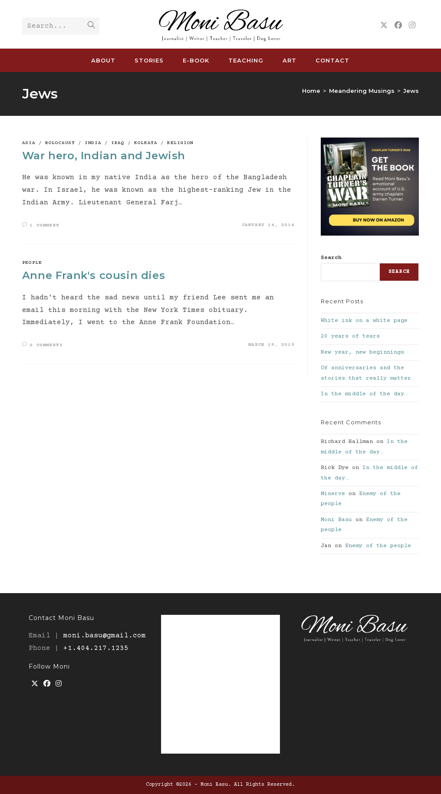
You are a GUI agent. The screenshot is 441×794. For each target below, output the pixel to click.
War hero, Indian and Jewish (103, 155)
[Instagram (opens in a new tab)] (412, 25)
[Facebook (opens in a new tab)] (398, 25)
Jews (411, 90)
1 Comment (44, 225)
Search (331, 258)
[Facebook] (46, 684)
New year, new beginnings (362, 352)
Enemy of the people (378, 546)
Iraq (117, 143)
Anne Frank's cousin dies (93, 275)
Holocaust (60, 143)
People (32, 263)
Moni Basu (336, 520)
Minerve (333, 494)
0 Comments (46, 345)
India (93, 143)
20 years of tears (350, 336)
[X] (34, 684)
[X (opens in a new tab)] (384, 25)
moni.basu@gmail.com (104, 636)
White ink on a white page (364, 321)
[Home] (311, 90)
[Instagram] (59, 684)
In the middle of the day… (364, 394)
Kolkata (145, 143)
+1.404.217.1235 (95, 648)
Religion (180, 143)
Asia (28, 143)
